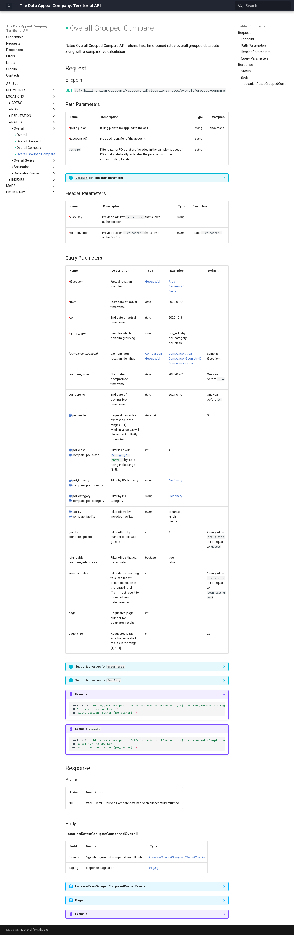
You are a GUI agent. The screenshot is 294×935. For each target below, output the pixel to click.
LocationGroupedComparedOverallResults (177, 857)
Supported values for (100, 666)
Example (81, 694)
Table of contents (252, 26)
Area (172, 281)
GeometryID (176, 286)
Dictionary (175, 480)
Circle (172, 291)
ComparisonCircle (181, 363)
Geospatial (152, 281)
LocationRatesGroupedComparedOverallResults (110, 886)
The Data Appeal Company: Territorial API (27, 28)
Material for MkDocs (35, 929)
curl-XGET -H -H (148, 709)
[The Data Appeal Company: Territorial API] (9, 5)
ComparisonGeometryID (185, 358)
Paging (153, 868)
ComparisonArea (180, 353)
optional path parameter (99, 177)
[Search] (263, 5)
